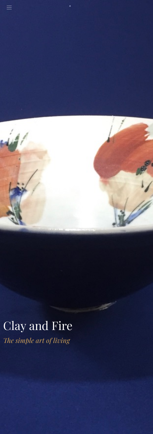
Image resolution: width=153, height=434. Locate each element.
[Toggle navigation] (9, 7)
